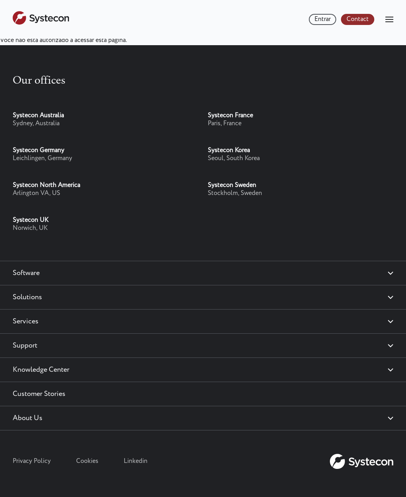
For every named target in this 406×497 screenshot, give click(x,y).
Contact (358, 19)
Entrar (322, 19)
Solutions (27, 297)
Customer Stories (39, 394)
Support (25, 345)
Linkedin (135, 461)
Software (26, 273)
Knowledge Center (41, 370)
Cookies (87, 461)
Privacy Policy (32, 461)
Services (25, 321)
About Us (27, 418)
